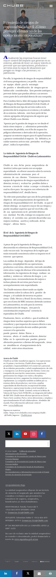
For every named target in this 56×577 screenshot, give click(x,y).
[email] (39, 573)
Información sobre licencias (16, 454)
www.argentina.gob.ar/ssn (26, 539)
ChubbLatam (26, 415)
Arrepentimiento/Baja (15, 485)
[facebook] (41, 434)
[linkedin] (17, 434)
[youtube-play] (25, 434)
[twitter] (8, 434)
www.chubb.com (16, 405)
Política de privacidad (27, 451)
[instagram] (33, 434)
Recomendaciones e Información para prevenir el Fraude (27, 472)
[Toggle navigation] (51, 6)
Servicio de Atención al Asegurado (18, 475)
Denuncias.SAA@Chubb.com (21, 513)
